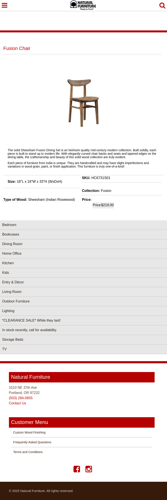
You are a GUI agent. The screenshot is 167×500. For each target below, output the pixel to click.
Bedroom (9, 225)
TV (4, 349)
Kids (5, 272)
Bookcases (10, 234)
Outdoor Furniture (16, 301)
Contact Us (17, 403)
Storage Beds (12, 339)
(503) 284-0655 (21, 398)
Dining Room (12, 244)
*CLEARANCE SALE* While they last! (31, 320)
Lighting (8, 311)
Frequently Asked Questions (32, 442)
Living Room (12, 292)
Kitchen (8, 263)
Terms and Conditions (28, 452)
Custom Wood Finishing (29, 432)
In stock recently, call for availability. (29, 330)
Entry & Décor (13, 282)
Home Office (12, 253)
